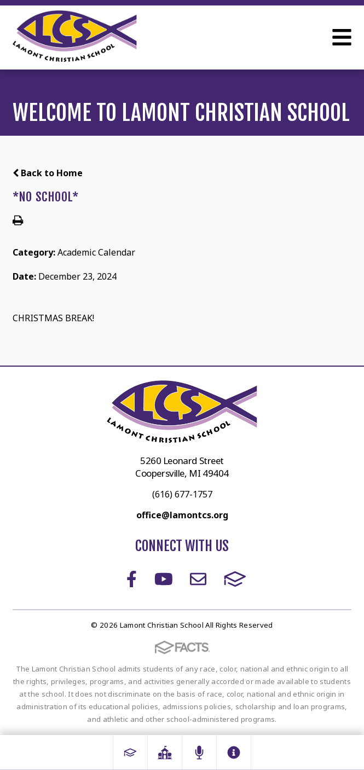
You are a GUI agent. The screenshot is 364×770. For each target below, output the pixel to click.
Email (198, 579)
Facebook (131, 579)
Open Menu (341, 37)
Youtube (163, 579)
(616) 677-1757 (182, 494)
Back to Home (48, 173)
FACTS (235, 579)
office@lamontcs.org (182, 515)
